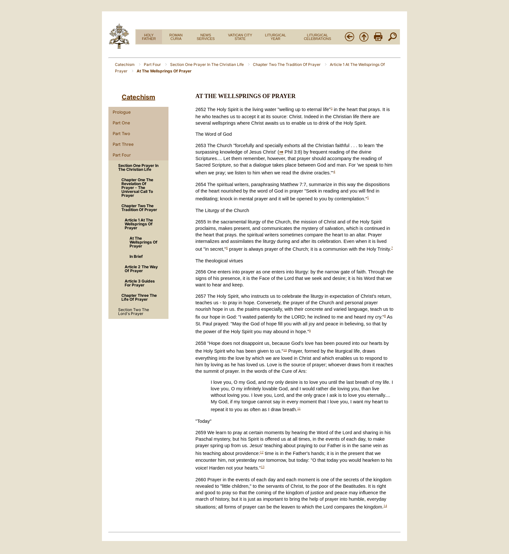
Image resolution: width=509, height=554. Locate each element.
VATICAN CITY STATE (240, 37)
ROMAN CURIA (176, 37)
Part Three (123, 144)
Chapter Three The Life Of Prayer (139, 297)
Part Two (121, 133)
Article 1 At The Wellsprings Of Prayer (139, 224)
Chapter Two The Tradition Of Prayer (287, 64)
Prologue (122, 112)
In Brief (136, 256)
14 (385, 506)
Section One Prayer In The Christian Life (207, 64)
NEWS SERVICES (206, 37)
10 (285, 350)
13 (263, 467)
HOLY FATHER (149, 37)
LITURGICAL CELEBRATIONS (317, 37)
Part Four (153, 64)
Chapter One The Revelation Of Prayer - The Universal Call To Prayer (137, 187)
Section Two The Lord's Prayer (133, 311)
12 (262, 452)
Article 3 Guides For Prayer (140, 283)
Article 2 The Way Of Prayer (141, 268)
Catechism (125, 64)
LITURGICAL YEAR (275, 37)
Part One (121, 122)
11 (299, 408)
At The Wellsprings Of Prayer (143, 242)
